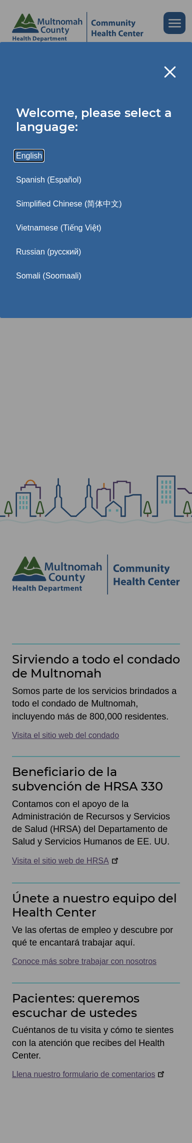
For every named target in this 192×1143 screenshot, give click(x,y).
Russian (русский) (48, 252)
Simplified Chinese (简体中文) (69, 204)
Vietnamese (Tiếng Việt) (59, 228)
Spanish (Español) (49, 180)
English (29, 156)
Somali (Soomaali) (49, 276)
